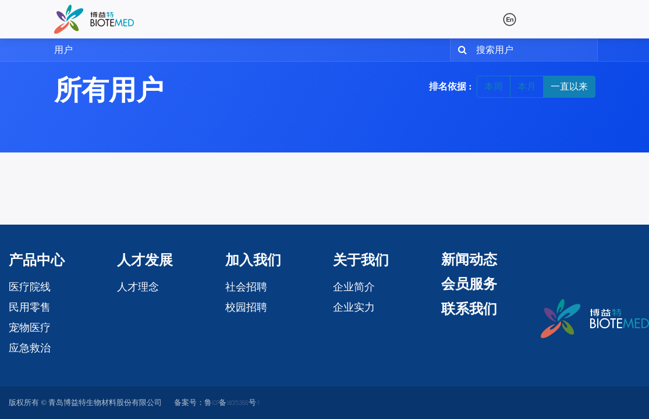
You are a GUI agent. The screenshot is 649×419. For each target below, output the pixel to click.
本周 (493, 86)
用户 (63, 50)
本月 (526, 86)
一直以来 (569, 86)
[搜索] (460, 50)
